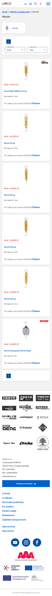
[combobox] (15, 50)
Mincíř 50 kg (9, 195)
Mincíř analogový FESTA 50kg (17, 350)
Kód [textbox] (9, 50)
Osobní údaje (9, 510)
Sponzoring (8, 526)
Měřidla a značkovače (20, 12)
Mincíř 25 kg (9, 143)
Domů (4, 12)
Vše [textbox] (31, 50)
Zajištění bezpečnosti (14, 519)
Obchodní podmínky (13, 502)
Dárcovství (8, 530)
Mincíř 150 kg (10, 299)
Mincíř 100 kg (10, 247)
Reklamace (8, 515)
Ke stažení (8, 506)
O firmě (6, 493)
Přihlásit (35, 103)
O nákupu (7, 497)
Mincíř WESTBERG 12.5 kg (15, 91)
